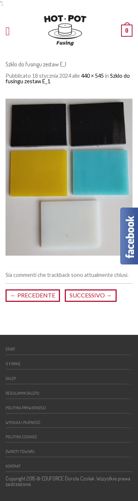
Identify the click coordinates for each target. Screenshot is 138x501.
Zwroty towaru (20, 451)
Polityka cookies (21, 436)
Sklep (11, 378)
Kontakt (13, 466)
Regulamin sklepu (22, 393)
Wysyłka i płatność (23, 422)
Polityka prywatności (26, 407)
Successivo (91, 295)
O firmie (13, 363)
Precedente (32, 295)
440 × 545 (92, 76)
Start (10, 349)
